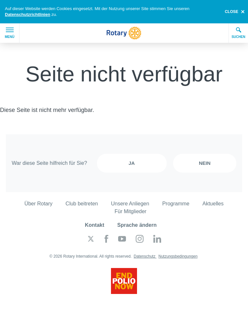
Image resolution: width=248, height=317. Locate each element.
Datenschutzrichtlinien (27, 14)
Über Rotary (38, 203)
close (231, 11)
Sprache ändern (137, 225)
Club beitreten (81, 203)
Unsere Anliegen (130, 203)
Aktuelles (213, 203)
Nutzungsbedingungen (178, 256)
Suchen (238, 33)
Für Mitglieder (130, 211)
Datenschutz (145, 256)
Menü (9, 33)
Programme (175, 203)
